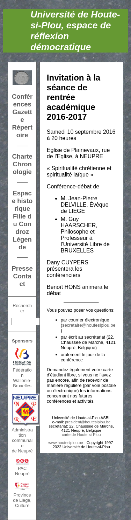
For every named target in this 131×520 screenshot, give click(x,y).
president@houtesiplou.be (87, 422)
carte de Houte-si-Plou (81, 434)
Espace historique (22, 200)
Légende (22, 243)
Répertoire (22, 131)
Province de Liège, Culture (22, 500)
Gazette (22, 115)
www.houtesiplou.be (65, 443)
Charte (22, 156)
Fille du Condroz (22, 224)
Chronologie (22, 167)
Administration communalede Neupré (22, 440)
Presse (22, 268)
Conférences (22, 100)
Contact (22, 279)
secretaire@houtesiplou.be (88, 325)
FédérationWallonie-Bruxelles (22, 377)
